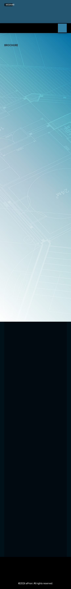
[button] (22, 19)
